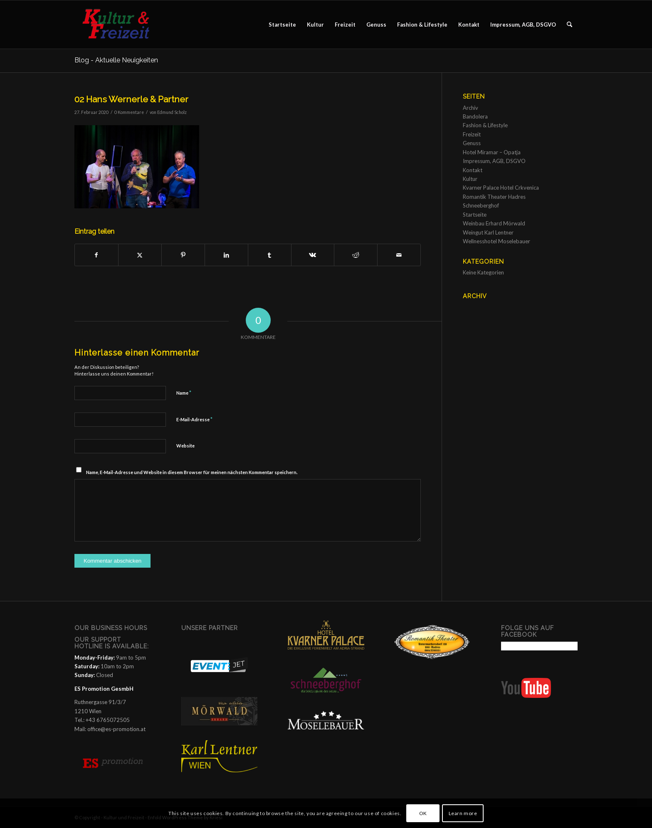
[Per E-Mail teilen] (399, 255)
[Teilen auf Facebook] (96, 255)
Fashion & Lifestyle (485, 125)
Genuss (472, 143)
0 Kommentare (129, 112)
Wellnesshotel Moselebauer (496, 241)
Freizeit (472, 134)
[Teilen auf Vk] (312, 255)
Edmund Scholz (172, 112)
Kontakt (472, 170)
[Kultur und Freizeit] (120, 24)
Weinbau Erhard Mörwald (494, 223)
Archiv (470, 107)
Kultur (470, 178)
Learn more (463, 813)
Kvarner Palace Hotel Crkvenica (501, 187)
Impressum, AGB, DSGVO (494, 161)
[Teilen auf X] (140, 255)
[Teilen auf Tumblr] (269, 255)
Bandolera (475, 116)
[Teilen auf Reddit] (355, 255)
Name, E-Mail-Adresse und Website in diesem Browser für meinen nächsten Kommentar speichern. (191, 472)
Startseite (475, 214)
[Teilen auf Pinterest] (183, 255)
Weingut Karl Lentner (488, 232)
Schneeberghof (481, 205)
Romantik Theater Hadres (494, 196)
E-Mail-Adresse (194, 419)
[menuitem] (282, 24)
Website (185, 445)
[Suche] (569, 24)
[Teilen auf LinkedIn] (226, 255)
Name (183, 392)
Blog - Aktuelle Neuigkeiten (116, 60)
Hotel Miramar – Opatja (492, 152)
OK (423, 813)
